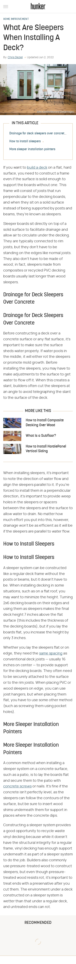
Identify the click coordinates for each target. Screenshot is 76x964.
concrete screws (17, 786)
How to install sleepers (25, 141)
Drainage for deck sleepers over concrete (37, 133)
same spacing (50, 653)
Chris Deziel (15, 57)
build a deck (37, 167)
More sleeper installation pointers (32, 149)
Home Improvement (16, 19)
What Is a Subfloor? (41, 436)
